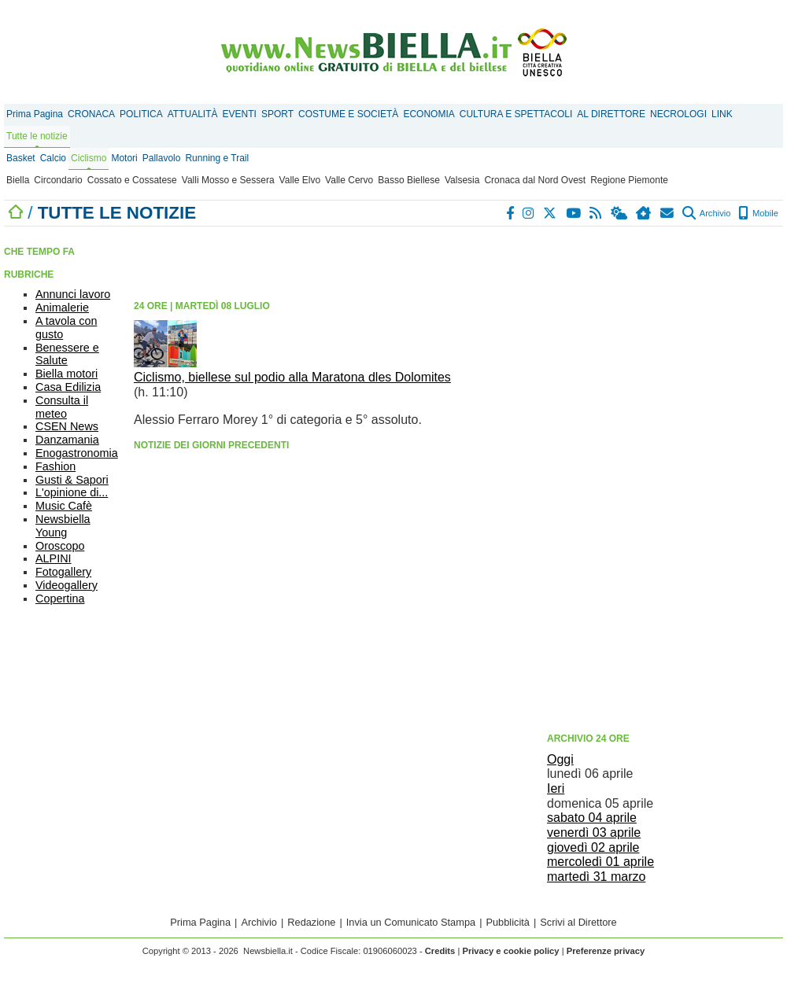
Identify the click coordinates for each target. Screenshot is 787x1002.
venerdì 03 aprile (594, 832)
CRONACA (91, 114)
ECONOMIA (428, 114)
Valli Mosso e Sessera (228, 180)
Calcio (53, 158)
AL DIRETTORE (611, 114)
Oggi (560, 759)
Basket (20, 158)
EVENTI (240, 114)
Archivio (706, 213)
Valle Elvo (299, 180)
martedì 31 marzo (596, 876)
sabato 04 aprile (592, 817)
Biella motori (66, 373)
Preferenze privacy (606, 951)
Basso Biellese (409, 180)
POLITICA (141, 114)
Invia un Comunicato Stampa (410, 922)
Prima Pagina (34, 114)
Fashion (55, 466)
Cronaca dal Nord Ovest (535, 180)
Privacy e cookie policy (510, 951)
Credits (440, 951)
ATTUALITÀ (193, 114)
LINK (722, 114)
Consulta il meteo (61, 407)
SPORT (277, 114)
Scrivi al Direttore (578, 922)
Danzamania (67, 439)
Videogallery (66, 585)
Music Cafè (63, 505)
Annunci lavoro (72, 294)
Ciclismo (88, 158)
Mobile (758, 213)
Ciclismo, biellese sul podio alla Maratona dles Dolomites (292, 377)
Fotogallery (63, 571)
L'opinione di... (71, 492)
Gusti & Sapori (72, 479)
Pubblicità (508, 922)
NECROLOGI (678, 114)
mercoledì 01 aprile (600, 861)
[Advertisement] (636, 478)
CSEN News (66, 426)
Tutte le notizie (37, 136)
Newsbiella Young (63, 526)
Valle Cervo (349, 180)
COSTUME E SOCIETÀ (348, 114)
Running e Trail (217, 158)
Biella (17, 180)
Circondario (58, 180)
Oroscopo (59, 546)
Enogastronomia (76, 453)
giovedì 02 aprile (593, 847)
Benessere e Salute (67, 354)
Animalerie (62, 307)
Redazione (311, 922)
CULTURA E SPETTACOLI (516, 114)
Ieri (555, 788)
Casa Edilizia (68, 387)
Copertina (59, 598)
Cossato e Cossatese (132, 180)
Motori (124, 158)
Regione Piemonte (629, 180)
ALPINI (53, 558)
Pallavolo (161, 158)
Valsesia (462, 180)
